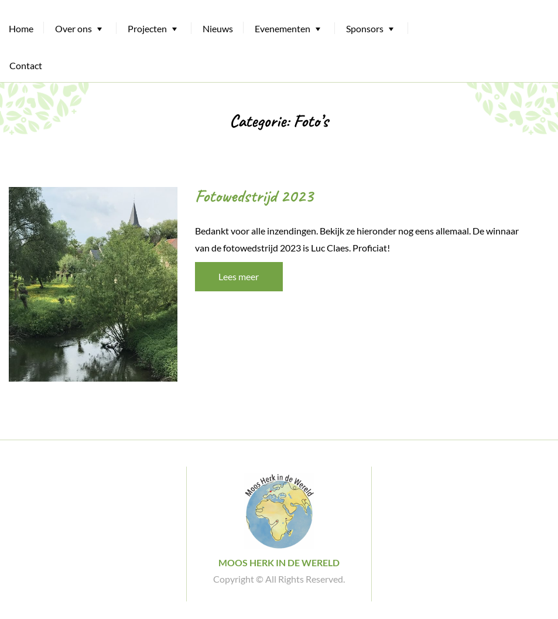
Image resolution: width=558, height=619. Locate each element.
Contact (25, 65)
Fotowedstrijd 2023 (254, 196)
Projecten (147, 28)
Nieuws (218, 28)
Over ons (73, 28)
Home (21, 28)
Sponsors (365, 28)
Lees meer (238, 276)
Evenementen (282, 28)
